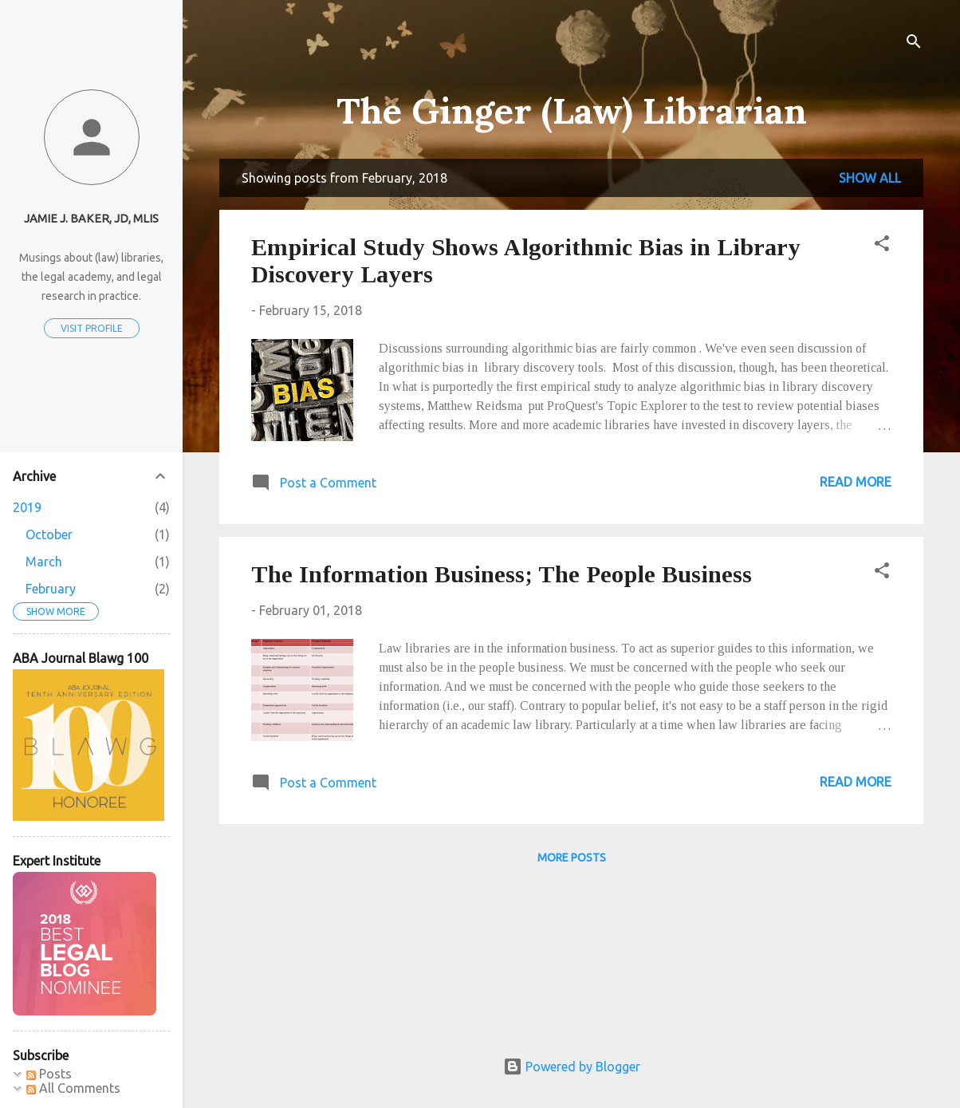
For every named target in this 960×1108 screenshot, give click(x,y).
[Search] (913, 43)
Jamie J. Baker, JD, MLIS (91, 218)
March (44, 561)
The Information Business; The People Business (501, 574)
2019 (27, 507)
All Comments (73, 1088)
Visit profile (92, 328)
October (49, 534)
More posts (571, 857)
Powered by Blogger (571, 1066)
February (51, 589)
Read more (855, 482)
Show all (870, 178)
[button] (881, 246)
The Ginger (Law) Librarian (571, 110)
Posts (49, 1074)
